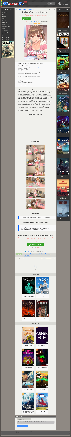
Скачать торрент (36, 244)
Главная (4, 12)
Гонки (3, 18)
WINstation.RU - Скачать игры (21, 432)
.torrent (27, 19)
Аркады (4, 16)
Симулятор (38, 67)
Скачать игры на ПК (23, 9)
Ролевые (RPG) (6, 26)
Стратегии (5, 30)
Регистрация (65, 4)
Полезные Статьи (6, 34)
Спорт (3, 28)
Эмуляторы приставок (8, 36)
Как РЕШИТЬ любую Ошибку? (37, 15)
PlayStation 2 (5, 39)
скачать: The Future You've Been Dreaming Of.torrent (37, 255)
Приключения (5, 24)
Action (3, 14)
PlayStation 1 (5, 37)
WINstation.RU (13, 3)
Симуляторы (5, 32)
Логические (5, 22)
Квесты (4, 20)
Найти (51, 3)
